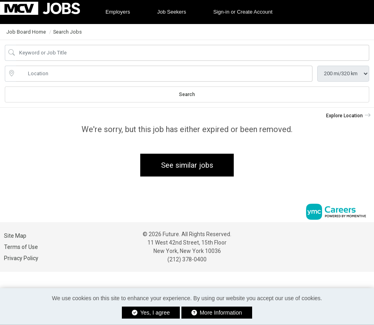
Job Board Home (26, 32)
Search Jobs (67, 32)
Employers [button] (117, 12)
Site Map (15, 236)
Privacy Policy (21, 258)
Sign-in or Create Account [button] (243, 12)
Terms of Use (21, 247)
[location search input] (164, 74)
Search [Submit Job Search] (187, 94)
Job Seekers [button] (171, 12)
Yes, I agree (151, 312)
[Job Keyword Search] (192, 53)
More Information (216, 312)
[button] (348, 115)
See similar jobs (187, 165)
